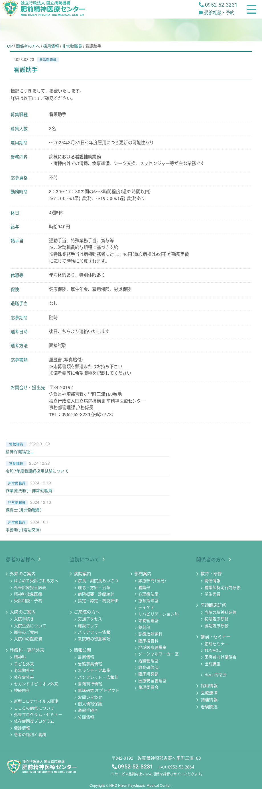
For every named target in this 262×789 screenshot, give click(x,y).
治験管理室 (148, 660)
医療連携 (209, 693)
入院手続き (24, 619)
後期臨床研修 (216, 625)
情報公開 (82, 650)
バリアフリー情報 (94, 632)
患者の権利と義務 (30, 734)
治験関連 (209, 707)
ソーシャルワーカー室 (158, 654)
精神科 (20, 657)
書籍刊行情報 (90, 684)
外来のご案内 (23, 573)
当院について (84, 559)
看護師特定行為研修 (222, 587)
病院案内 (82, 573)
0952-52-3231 (135, 767)
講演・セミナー (215, 636)
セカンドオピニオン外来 (36, 684)
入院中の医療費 (28, 639)
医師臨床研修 (213, 605)
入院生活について (30, 625)
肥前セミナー (216, 644)
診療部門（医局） (152, 581)
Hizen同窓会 (215, 674)
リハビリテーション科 (158, 614)
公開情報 (86, 717)
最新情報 (86, 657)
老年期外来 (24, 670)
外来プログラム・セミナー (38, 714)
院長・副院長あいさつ (98, 581)
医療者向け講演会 (220, 657)
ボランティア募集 (94, 670)
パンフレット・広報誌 (98, 677)
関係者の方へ (211, 559)
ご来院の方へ (87, 612)
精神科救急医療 (28, 594)
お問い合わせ (90, 697)
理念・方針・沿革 (94, 587)
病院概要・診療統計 (96, 594)
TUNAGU (212, 650)
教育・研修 (211, 573)
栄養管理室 (148, 621)
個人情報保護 (90, 704)
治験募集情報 (90, 664)
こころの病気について (34, 708)
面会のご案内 (26, 632)
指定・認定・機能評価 (98, 601)
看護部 (144, 587)
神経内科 (22, 690)
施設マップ (88, 625)
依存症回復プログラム (34, 721)
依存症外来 (24, 677)
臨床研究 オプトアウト (98, 690)
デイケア (146, 607)
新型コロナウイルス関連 (36, 701)
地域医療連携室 (152, 647)
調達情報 (209, 699)
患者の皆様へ (20, 559)
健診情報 (22, 728)
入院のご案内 (23, 612)
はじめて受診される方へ (36, 581)
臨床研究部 (148, 674)
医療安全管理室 (152, 680)
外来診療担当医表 (30, 587)
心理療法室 (148, 594)
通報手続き (88, 710)
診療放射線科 (150, 634)
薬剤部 (144, 627)
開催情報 (212, 581)
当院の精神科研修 (220, 612)
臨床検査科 (148, 641)
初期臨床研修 (216, 619)
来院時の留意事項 (94, 639)
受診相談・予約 (28, 601)
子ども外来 (24, 664)
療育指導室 (148, 601)
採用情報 (209, 685)
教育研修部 (148, 667)
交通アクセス (90, 619)
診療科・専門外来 (27, 650)
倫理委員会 (148, 687)
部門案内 (143, 573)
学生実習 (212, 594)
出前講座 (212, 664)
